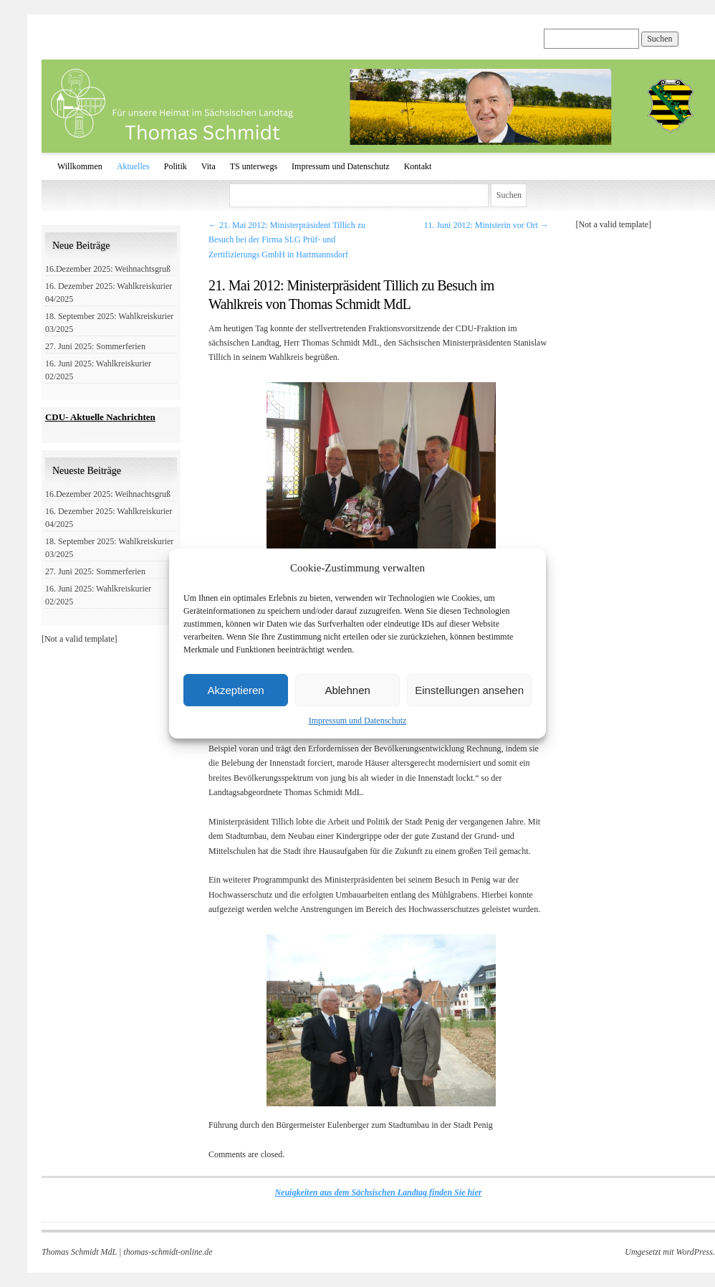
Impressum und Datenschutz (358, 721)
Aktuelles (133, 166)
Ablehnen (347, 690)
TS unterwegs (253, 166)
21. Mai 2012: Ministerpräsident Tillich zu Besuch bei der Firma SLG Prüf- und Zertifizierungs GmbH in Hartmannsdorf (286, 240)
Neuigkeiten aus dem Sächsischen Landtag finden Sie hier (377, 1192)
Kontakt (418, 166)
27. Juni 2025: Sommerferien (95, 346)
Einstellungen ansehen (469, 690)
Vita (208, 166)
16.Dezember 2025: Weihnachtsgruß (108, 269)
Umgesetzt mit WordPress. (670, 1252)
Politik (175, 166)
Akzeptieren (235, 690)
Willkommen (79, 166)
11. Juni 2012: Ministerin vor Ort (486, 225)
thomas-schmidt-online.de (167, 1252)
